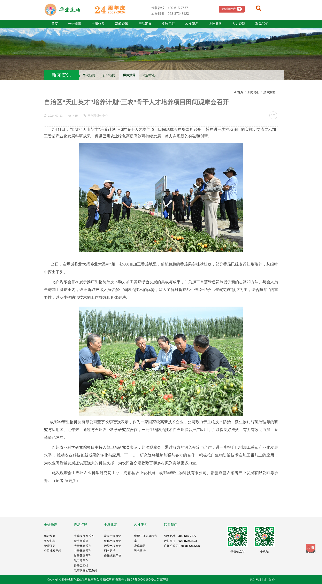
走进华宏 (74, 23)
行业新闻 (109, 75)
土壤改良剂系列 (84, 536)
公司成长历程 (52, 550)
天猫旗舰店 (231, 9)
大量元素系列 (82, 545)
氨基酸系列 (81, 560)
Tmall (310, 548)
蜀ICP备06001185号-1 (141, 579)
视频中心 (149, 75)
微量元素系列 (82, 555)
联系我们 (262, 23)
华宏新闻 (89, 75)
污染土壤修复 (112, 545)
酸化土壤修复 (112, 541)
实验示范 (168, 23)
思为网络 (255, 579)
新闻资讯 (121, 23)
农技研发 (191, 23)
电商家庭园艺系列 (85, 570)
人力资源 (238, 23)
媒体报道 (129, 75)
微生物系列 (81, 541)
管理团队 (49, 545)
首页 (54, 23)
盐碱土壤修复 (112, 536)
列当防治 (109, 550)
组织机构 (49, 541)
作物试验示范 (112, 555)
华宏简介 (49, 536)
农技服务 (215, 23)
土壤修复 (98, 23)
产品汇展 (145, 23)
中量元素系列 (82, 550)
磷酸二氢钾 (81, 565)
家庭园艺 (140, 545)
